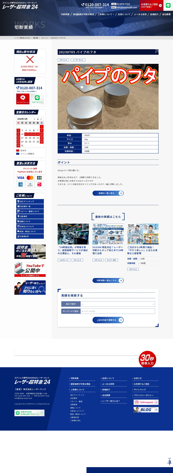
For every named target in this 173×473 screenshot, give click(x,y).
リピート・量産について (29, 211)
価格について (25, 221)
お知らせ (138, 420)
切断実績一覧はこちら (106, 281)
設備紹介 (106, 432)
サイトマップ (140, 432)
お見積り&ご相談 (141, 426)
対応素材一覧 (25, 206)
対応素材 (73, 440)
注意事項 (23, 216)
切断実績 (35, 38)
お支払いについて (27, 226)
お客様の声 (24, 236)
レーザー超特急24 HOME (22, 38)
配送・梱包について (28, 231)
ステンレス (44, 38)
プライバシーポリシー (144, 437)
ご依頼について (77, 432)
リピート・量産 (76, 444)
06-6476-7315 (43, 438)
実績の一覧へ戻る (106, 193)
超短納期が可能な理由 (80, 426)
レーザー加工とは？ (111, 443)
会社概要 (106, 437)
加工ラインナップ (27, 201)
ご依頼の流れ (75, 463)
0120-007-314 (24, 438)
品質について (108, 420)
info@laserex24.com (23, 440)
